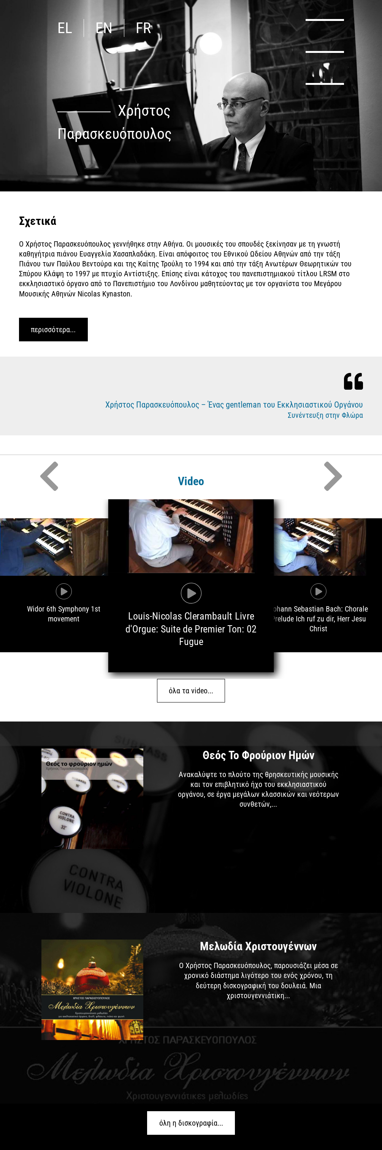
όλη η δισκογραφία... (191, 1123)
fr (143, 28)
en (104, 28)
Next (333, 476)
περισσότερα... (53, 329)
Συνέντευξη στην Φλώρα (325, 415)
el (64, 28)
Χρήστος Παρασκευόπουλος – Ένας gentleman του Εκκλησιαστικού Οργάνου (234, 404)
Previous (49, 476)
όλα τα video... (191, 690)
